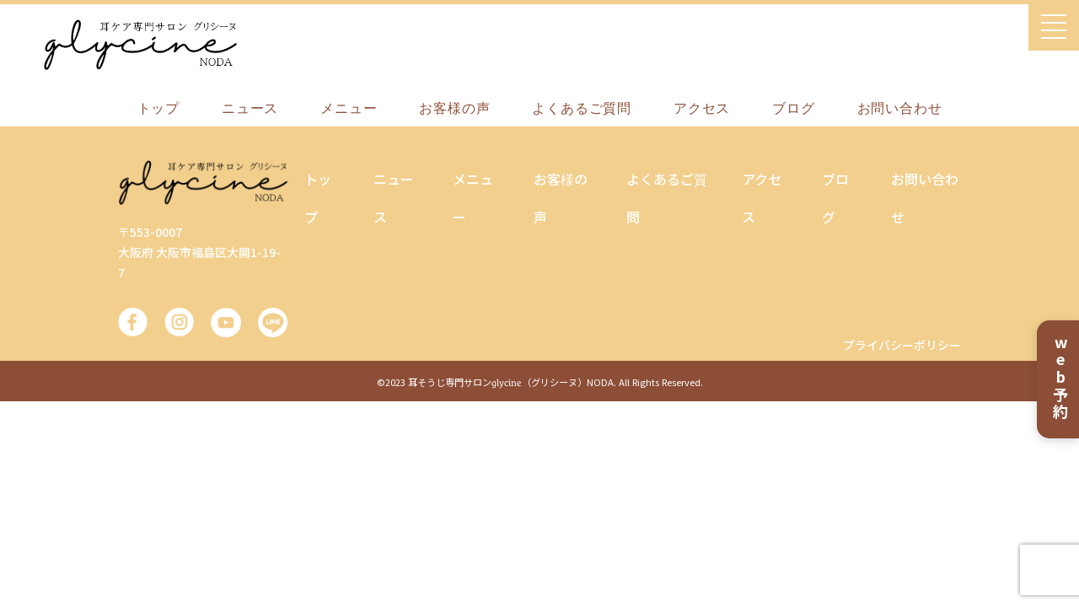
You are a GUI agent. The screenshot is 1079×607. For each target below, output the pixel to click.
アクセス (702, 108)
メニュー (348, 108)
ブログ (793, 108)
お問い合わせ (899, 108)
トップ (158, 108)
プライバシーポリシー (902, 344)
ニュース (250, 108)
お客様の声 (454, 108)
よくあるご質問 (581, 108)
